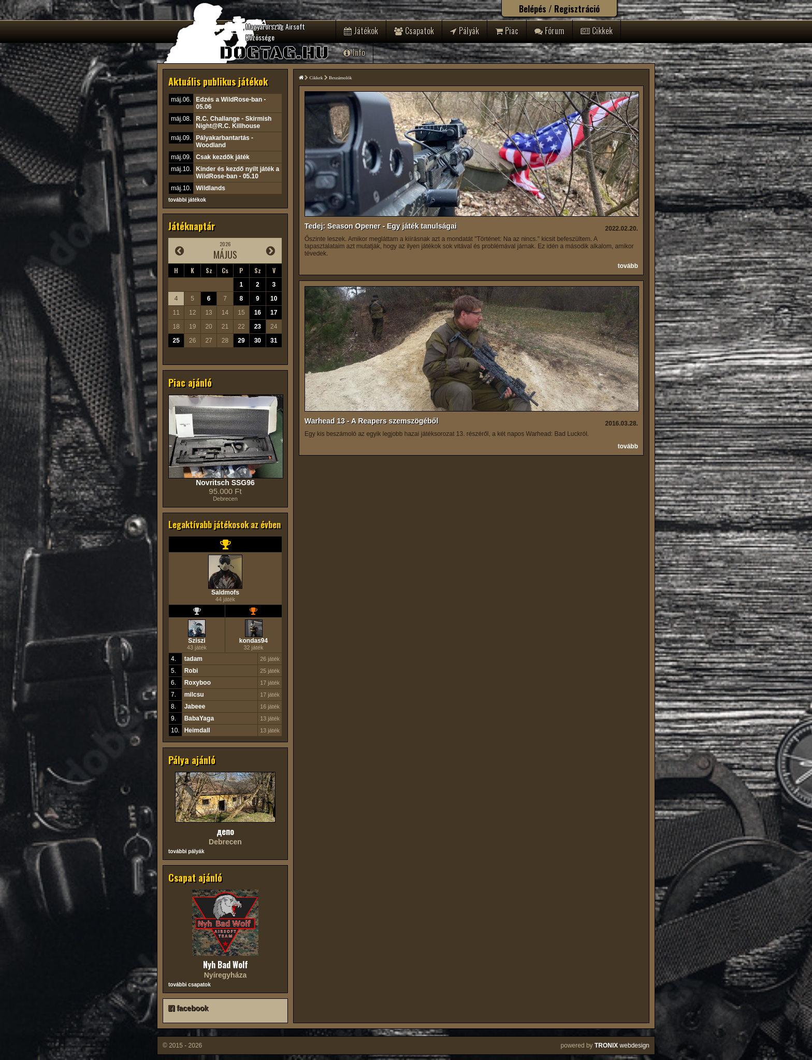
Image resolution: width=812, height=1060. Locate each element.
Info (354, 52)
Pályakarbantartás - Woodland (224, 141)
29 (241, 340)
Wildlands (210, 188)
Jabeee (195, 706)
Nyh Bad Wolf (225, 964)
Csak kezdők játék (222, 157)
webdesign (621, 1045)
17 (273, 312)
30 (257, 340)
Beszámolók (340, 77)
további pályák (186, 851)
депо (225, 831)
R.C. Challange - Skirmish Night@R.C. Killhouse (233, 122)
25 (176, 340)
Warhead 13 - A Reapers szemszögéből (371, 421)
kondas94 (253, 640)
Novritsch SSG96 (225, 482)
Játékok (361, 30)
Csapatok (414, 30)
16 (257, 312)
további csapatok (189, 984)
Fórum (549, 30)
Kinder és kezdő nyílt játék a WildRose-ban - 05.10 (237, 172)
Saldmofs (225, 592)
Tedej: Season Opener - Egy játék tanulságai (380, 226)
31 (273, 340)
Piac (506, 30)
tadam (193, 658)
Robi (191, 670)
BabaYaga (199, 718)
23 (257, 326)
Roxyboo (197, 682)
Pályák (464, 30)
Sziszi (196, 640)
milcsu (194, 694)
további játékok (187, 200)
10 (273, 298)
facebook (188, 1008)
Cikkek (597, 30)
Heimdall (197, 730)
